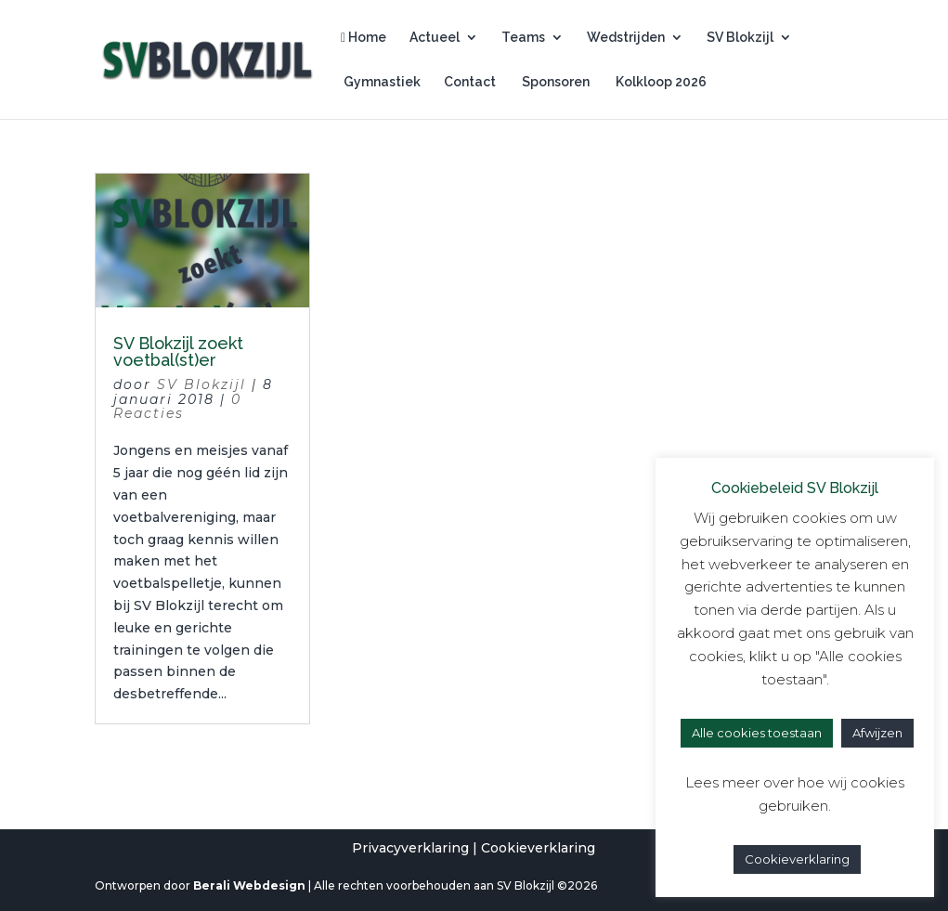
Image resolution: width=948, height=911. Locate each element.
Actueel (434, 38)
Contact (470, 82)
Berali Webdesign (249, 885)
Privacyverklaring (410, 847)
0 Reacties (177, 406)
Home (363, 38)
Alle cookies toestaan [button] (757, 732)
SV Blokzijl (740, 38)
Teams (523, 38)
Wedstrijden (626, 38)
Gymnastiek (381, 82)
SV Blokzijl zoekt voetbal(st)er (178, 351)
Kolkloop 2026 (660, 82)
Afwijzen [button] (877, 732)
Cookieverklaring (538, 847)
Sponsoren (554, 82)
